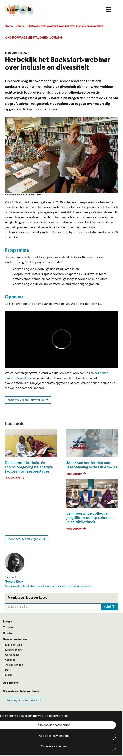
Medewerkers (13, 650)
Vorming (56, 37)
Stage (8, 675)
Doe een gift (10, 683)
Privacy (7, 621)
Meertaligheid (37, 37)
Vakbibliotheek (14, 665)
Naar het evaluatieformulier (28, 399)
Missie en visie (13, 645)
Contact (10, 660)
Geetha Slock (14, 581)
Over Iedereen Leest (16, 639)
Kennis (20, 26)
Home (9, 26)
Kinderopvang (15, 37)
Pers (7, 670)
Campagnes (12, 655)
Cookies (8, 627)
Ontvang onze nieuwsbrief (23, 700)
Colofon (8, 633)
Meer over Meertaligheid (26, 539)
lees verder (13, 478)
